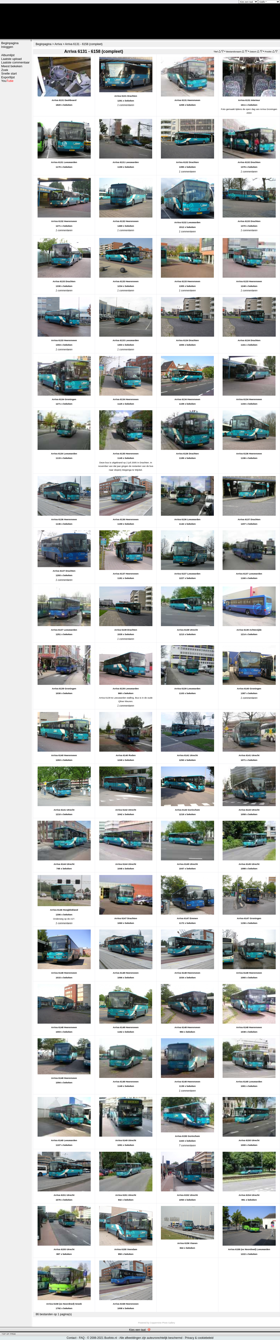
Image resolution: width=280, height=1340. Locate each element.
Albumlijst (7, 55)
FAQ (82, 1338)
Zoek (4, 70)
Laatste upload (11, 59)
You (7, 81)
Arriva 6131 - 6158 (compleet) (84, 44)
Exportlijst (8, 77)
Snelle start (9, 73)
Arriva (58, 44)
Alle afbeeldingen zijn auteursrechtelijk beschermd (150, 1338)
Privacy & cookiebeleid (199, 1338)
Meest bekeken (11, 66)
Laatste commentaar (15, 62)
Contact (71, 1338)
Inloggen (7, 47)
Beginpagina (9, 43)
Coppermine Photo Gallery (162, 1323)
